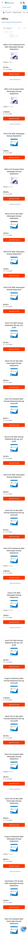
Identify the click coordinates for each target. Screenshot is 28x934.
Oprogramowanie (17, 12)
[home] (9, 3)
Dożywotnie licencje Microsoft (14, 22)
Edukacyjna (10, 771)
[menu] (2, 2)
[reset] (21, 7)
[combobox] (3, 32)
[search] (25, 7)
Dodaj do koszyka (14, 74)
